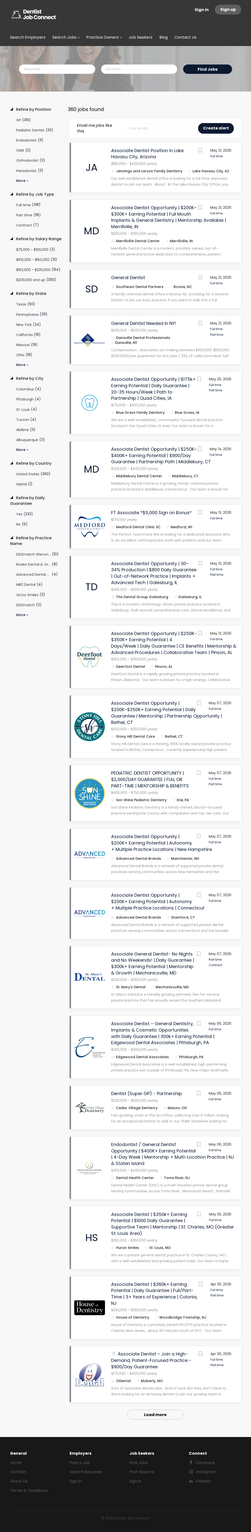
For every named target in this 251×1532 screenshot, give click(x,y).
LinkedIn (203, 1481)
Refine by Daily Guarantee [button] (27, 500)
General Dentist (128, 277)
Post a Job (80, 1463)
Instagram (206, 1472)
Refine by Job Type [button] (34, 194)
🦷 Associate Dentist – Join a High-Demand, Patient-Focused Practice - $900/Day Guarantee (151, 1360)
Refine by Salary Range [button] (38, 239)
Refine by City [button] (29, 378)
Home (16, 1463)
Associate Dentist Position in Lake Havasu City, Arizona (147, 153)
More (20, 180)
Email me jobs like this (94, 128)
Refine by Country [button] (33, 463)
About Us (19, 1481)
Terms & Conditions (29, 1490)
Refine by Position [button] (33, 109)
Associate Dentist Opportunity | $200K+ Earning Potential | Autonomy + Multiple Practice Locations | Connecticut (158, 901)
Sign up (228, 9)
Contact (18, 1472)
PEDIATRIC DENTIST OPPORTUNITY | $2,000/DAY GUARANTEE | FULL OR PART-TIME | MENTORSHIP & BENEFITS (150, 779)
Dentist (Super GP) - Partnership (146, 1093)
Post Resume (141, 1472)
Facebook (205, 1463)
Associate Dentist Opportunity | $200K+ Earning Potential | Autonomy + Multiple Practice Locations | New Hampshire (161, 842)
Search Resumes (86, 1472)
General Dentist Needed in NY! (143, 323)
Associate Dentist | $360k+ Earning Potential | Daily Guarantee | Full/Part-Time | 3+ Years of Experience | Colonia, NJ (154, 1293)
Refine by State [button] (30, 293)
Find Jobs (208, 69)
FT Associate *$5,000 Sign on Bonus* (151, 513)
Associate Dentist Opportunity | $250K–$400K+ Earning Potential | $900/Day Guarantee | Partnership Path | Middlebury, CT (161, 455)
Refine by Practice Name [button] (31, 540)
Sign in (202, 10)
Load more (155, 1415)
